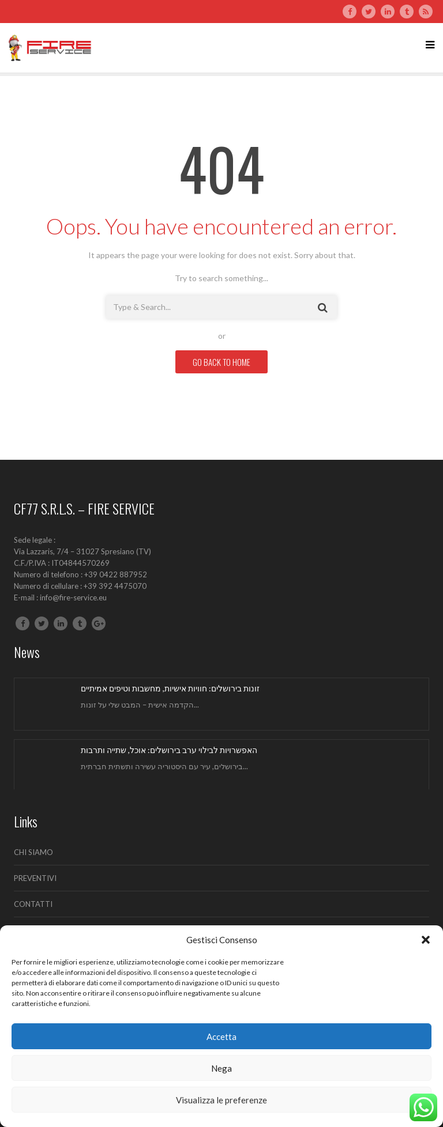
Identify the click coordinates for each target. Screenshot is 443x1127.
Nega (221, 1068)
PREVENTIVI (35, 878)
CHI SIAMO (33, 852)
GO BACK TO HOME (221, 362)
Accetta (221, 1036)
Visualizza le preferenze (221, 1100)
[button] (425, 940)
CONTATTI (33, 904)
